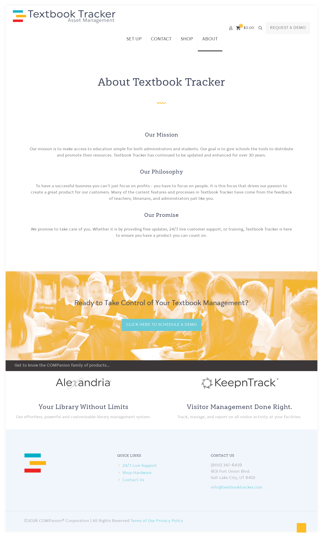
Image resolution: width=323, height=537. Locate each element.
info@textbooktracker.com (236, 487)
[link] (83, 382)
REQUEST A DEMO (288, 28)
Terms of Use (143, 521)
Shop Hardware (137, 473)
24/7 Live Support (139, 466)
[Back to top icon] (301, 528)
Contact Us (133, 480)
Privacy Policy (169, 521)
